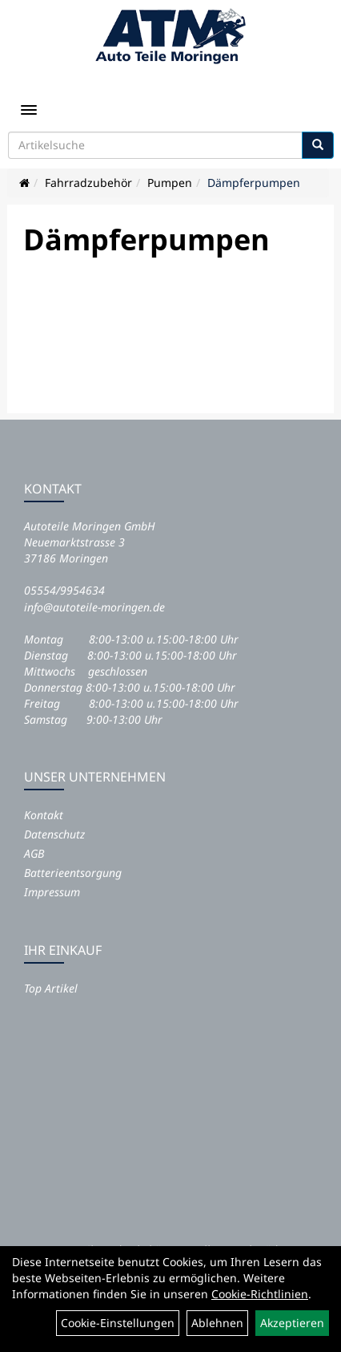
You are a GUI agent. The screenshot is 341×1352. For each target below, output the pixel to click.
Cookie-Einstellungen (118, 1322)
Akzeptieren (292, 1322)
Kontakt (43, 814)
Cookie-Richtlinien (259, 1293)
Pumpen (169, 182)
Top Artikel (51, 988)
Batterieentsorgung (73, 872)
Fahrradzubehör (88, 182)
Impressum (52, 891)
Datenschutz (54, 834)
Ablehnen (217, 1322)
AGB (34, 853)
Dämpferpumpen (253, 182)
